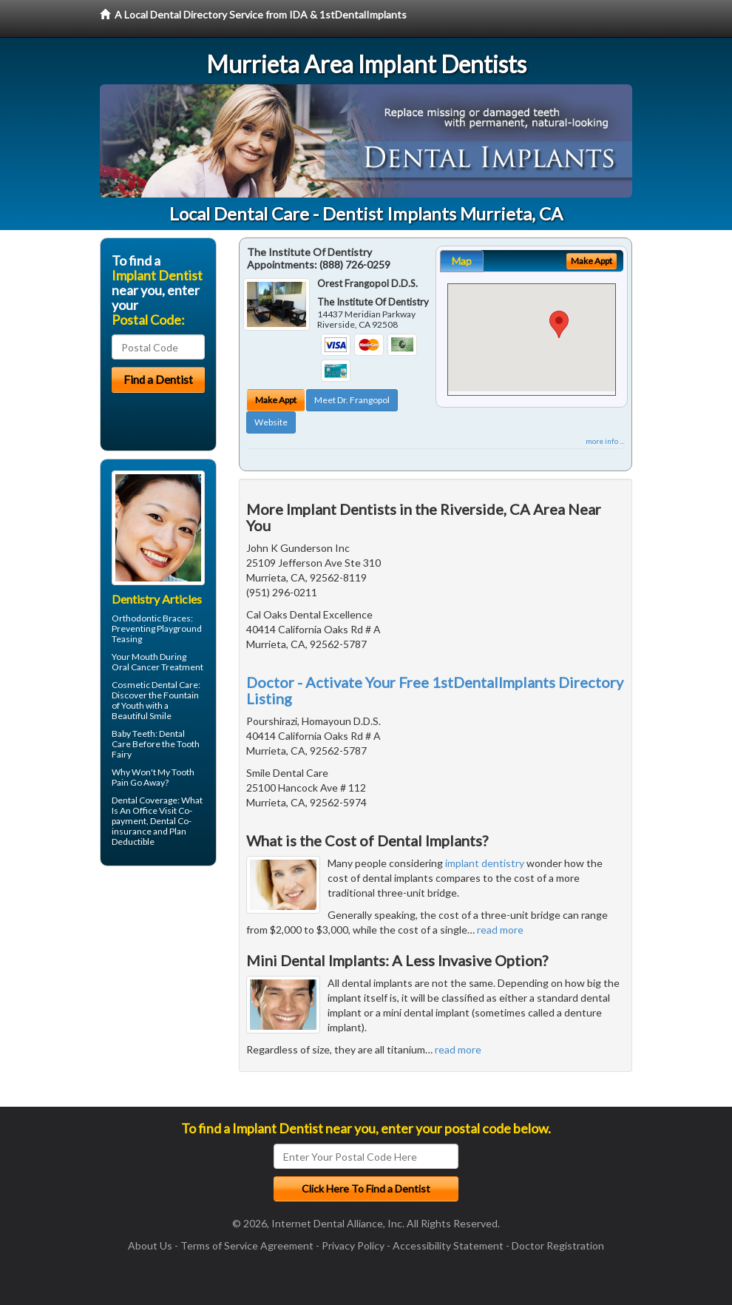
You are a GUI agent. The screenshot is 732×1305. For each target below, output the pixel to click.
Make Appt (275, 399)
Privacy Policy (353, 1245)
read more (500, 929)
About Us (150, 1245)
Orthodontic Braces (151, 618)
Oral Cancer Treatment (157, 666)
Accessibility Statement (448, 1245)
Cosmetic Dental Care (155, 684)
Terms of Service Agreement (247, 1245)
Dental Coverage (144, 800)
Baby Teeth (133, 733)
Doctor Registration (558, 1245)
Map (462, 260)
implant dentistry (484, 863)
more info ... (605, 440)
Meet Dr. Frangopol (352, 399)
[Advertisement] (175, 992)
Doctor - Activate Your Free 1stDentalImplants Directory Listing (434, 690)
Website (271, 422)
